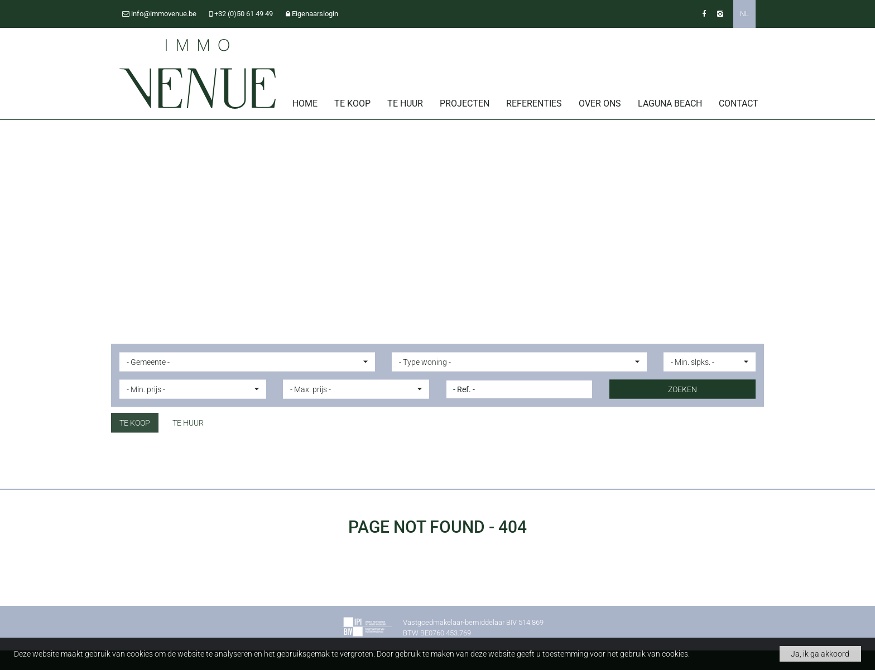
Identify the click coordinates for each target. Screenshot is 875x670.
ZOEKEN (682, 388)
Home (305, 103)
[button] (247, 361)
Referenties (534, 103)
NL (744, 13)
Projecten (464, 103)
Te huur (405, 103)
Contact (738, 103)
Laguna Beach (670, 103)
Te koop (352, 103)
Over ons (600, 103)
